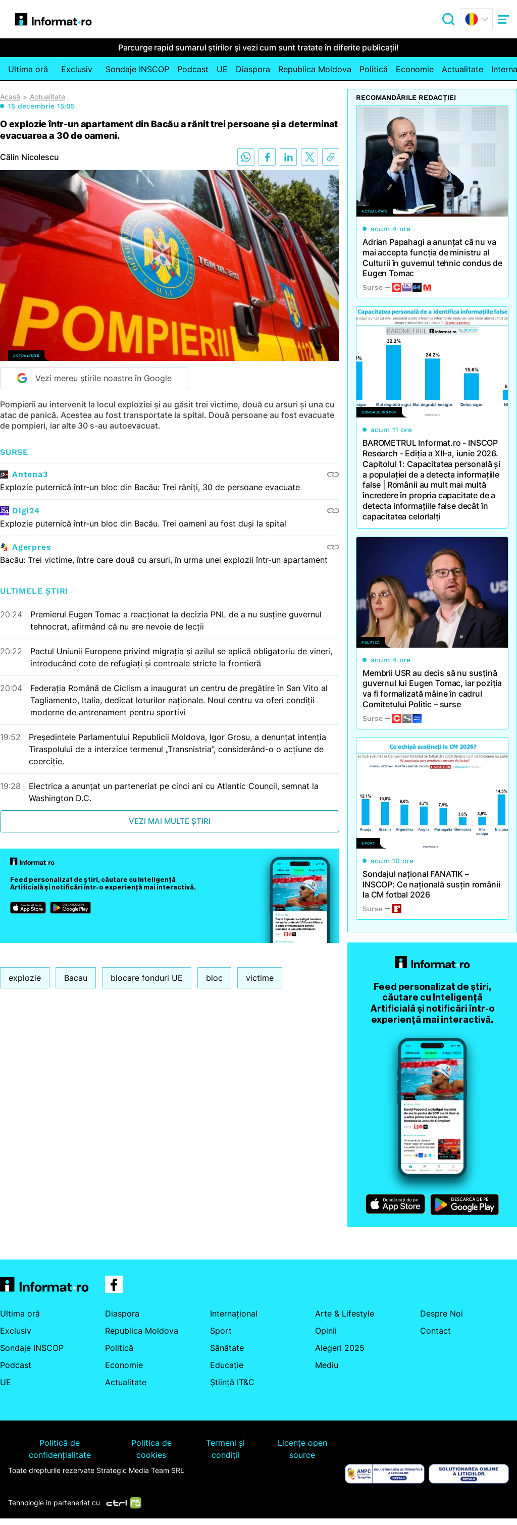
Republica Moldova (314, 69)
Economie (415, 69)
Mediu (326, 1365)
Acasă (10, 96)
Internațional (233, 1313)
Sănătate (227, 1348)
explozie (25, 978)
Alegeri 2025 (340, 1348)
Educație (226, 1365)
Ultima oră (28, 69)
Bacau (75, 978)
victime (260, 978)
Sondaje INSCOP (137, 69)
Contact (435, 1331)
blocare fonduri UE (147, 978)
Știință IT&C (232, 1382)
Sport (221, 1331)
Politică (373, 69)
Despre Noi (441, 1313)
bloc (214, 978)
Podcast (193, 69)
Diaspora (253, 69)
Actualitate (462, 69)
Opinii (326, 1331)
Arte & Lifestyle (344, 1313)
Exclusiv (76, 69)
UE (222, 69)
